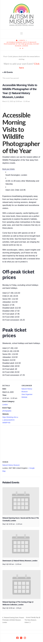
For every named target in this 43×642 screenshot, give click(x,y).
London (5, 404)
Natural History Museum (11, 465)
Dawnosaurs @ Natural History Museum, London (20, 561)
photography (6, 411)
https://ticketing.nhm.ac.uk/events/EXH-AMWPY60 (10, 420)
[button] (21, 33)
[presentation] (21, 501)
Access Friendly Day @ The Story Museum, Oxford (32, 620)
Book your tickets (8, 169)
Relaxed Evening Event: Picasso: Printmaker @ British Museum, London (13, 620)
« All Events (7, 72)
